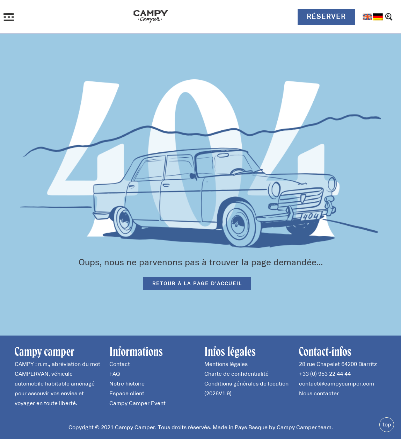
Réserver (326, 16)
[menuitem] (367, 17)
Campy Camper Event (137, 403)
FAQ (114, 373)
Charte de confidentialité (236, 373)
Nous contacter (319, 393)
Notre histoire (127, 383)
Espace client (126, 393)
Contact (119, 363)
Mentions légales (226, 363)
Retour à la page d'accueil (197, 283)
